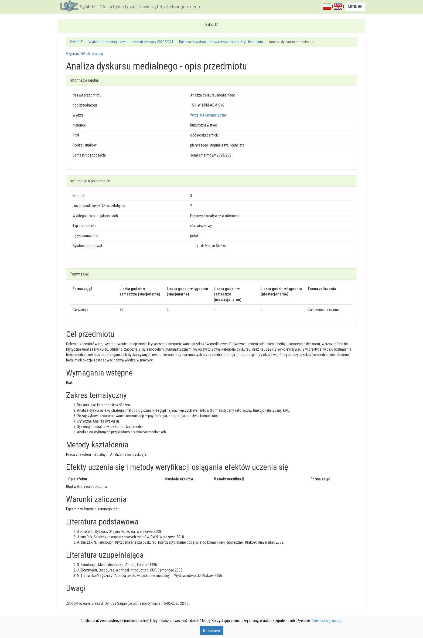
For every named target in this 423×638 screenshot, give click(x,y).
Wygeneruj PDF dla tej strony (84, 54)
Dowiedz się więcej (326, 621)
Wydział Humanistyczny (106, 42)
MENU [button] (355, 7)
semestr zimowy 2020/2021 (152, 42)
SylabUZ (76, 42)
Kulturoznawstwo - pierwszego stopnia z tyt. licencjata (221, 42)
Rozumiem (211, 631)
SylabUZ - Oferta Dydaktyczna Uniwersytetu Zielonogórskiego (140, 6)
